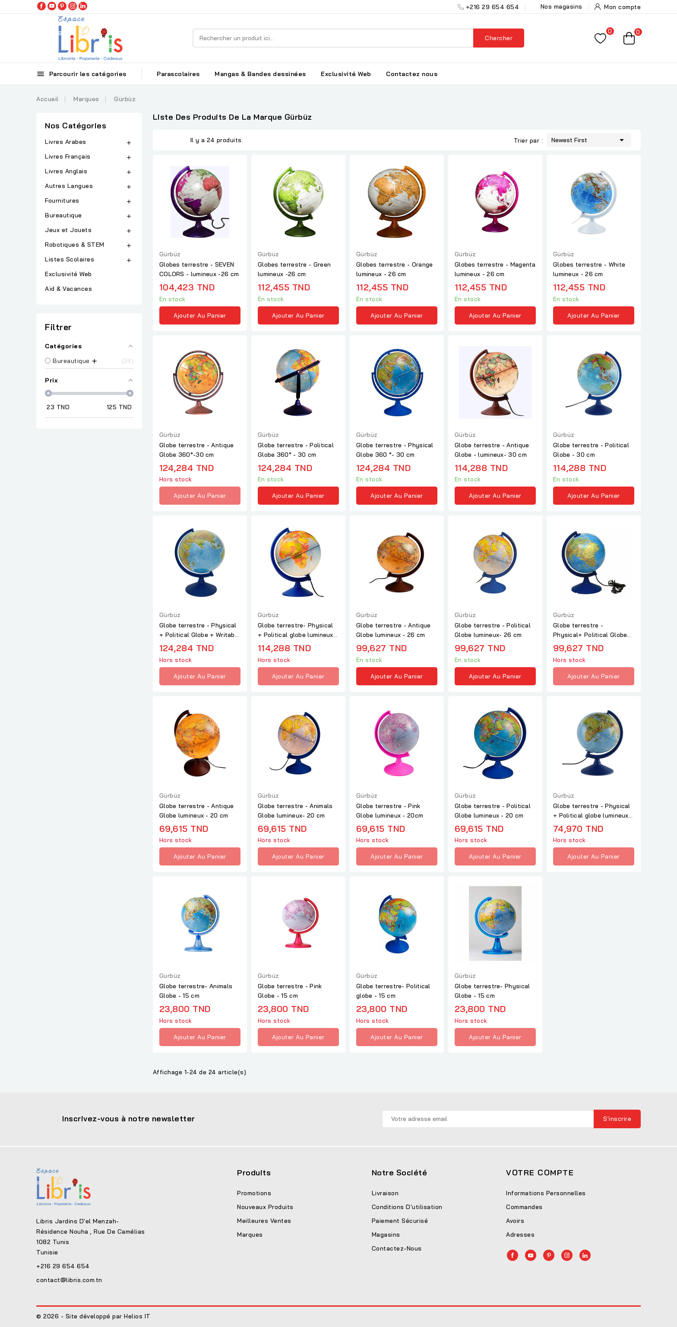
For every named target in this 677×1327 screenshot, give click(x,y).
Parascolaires (178, 74)
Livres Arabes (65, 142)
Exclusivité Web (346, 74)
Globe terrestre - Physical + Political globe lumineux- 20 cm (592, 811)
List (179, 140)
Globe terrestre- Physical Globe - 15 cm (492, 990)
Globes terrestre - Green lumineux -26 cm (294, 269)
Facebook (41, 6)
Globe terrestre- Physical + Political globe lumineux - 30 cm (298, 630)
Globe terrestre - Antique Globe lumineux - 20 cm (196, 810)
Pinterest (62, 6)
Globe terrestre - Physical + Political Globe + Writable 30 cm (199, 630)
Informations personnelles (546, 1193)
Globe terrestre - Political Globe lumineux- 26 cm (493, 630)
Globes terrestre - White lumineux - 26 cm (589, 269)
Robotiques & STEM (74, 244)
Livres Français (68, 156)
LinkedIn (83, 6)
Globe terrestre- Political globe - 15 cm (393, 990)
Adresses (520, 1234)
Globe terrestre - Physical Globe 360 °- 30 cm (394, 449)
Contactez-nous (397, 1248)
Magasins (386, 1234)
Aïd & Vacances (68, 289)
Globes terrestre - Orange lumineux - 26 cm (394, 269)
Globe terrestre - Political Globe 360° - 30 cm (296, 449)
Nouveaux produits (265, 1207)
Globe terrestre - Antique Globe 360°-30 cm (196, 449)
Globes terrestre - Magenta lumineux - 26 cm (495, 269)
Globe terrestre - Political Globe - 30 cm (591, 449)
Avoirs (515, 1221)
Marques (250, 1234)
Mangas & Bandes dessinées (260, 74)
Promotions (254, 1193)
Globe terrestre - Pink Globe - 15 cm (290, 990)
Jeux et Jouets (68, 230)
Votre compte (540, 1172)
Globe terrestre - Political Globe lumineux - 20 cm (493, 810)
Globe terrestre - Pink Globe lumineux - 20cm (389, 810)
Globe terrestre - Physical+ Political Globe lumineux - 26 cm (590, 630)
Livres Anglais (66, 171)
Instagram (72, 6)
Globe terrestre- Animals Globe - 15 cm (195, 990)
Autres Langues (69, 186)
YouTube (51, 6)
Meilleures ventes (264, 1221)
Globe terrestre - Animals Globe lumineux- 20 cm (295, 810)
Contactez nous (411, 74)
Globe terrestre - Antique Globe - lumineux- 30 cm (492, 449)
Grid (166, 140)
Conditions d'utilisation (407, 1207)
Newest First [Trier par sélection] (589, 139)
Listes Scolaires (69, 259)
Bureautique (63, 215)
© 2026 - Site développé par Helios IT (93, 1316)
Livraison (385, 1193)
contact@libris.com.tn (69, 1280)
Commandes (524, 1207)
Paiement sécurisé (400, 1221)
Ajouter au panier (200, 315)
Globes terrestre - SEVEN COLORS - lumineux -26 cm (199, 269)
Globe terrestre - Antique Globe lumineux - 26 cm (393, 630)
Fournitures (62, 200)
